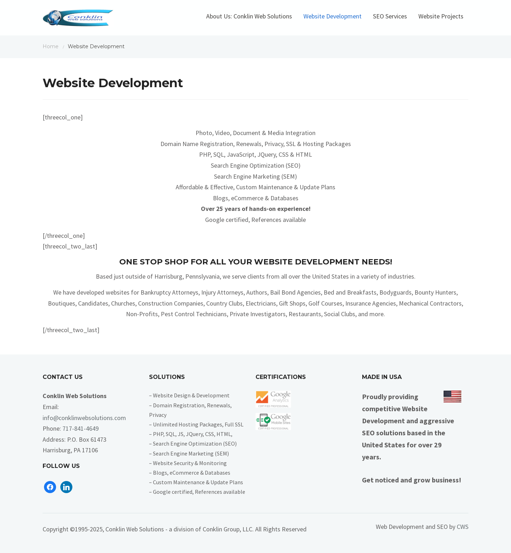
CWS (462, 527)
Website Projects (440, 16)
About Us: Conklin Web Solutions (249, 16)
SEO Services (390, 16)
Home (51, 46)
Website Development (332, 16)
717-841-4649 (80, 428)
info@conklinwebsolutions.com (84, 418)
